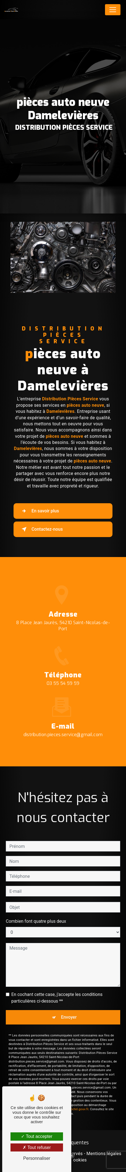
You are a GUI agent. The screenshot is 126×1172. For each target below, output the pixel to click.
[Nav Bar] (112, 9)
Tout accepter (36, 1136)
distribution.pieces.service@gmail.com (63, 727)
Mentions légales (103, 1153)
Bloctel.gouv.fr (78, 1102)
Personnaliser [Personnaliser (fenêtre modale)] (36, 1158)
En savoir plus (39, 511)
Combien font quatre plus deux (36, 914)
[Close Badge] (72, 1155)
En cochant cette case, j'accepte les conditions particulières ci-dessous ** (57, 990)
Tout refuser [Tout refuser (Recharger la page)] (37, 1147)
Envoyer (69, 1010)
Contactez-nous (41, 529)
